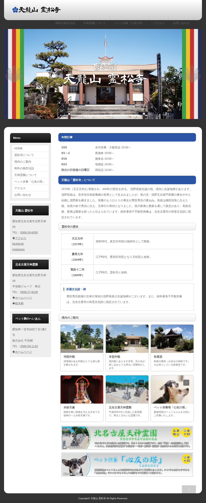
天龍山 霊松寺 (98, 498)
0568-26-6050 (29, 232)
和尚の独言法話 (65, 23)
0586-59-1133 (29, 346)
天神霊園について (94, 23)
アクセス (159, 23)
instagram (18, 249)
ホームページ (23, 297)
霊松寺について (24, 155)
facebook (18, 243)
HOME (18, 148)
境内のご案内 (22, 161)
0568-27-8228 (29, 292)
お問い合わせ (181, 23)
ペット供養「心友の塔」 (129, 23)
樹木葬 (19, 303)
